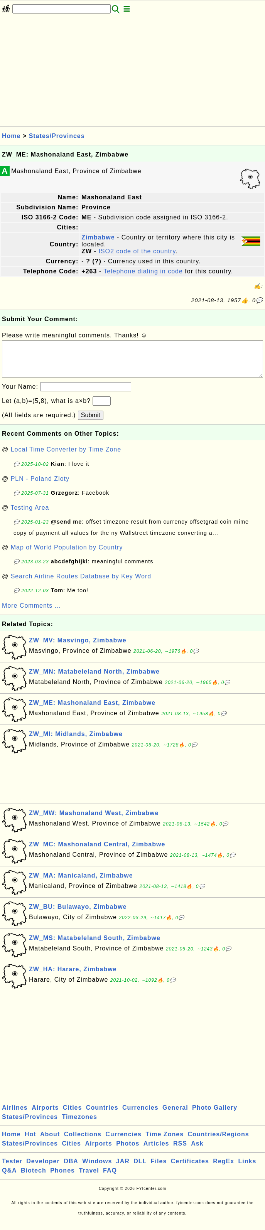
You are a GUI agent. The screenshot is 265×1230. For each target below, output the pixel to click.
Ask (197, 1151)
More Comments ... (31, 613)
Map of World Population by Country (67, 555)
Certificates (190, 1169)
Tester (12, 1169)
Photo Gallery (214, 1115)
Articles (156, 1151)
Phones (62, 1178)
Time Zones (164, 1142)
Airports (45, 1115)
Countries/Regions (218, 1142)
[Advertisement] (132, 72)
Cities (72, 1115)
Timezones (79, 1124)
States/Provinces (57, 136)
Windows (97, 1169)
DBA (71, 1169)
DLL (140, 1169)
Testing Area (29, 515)
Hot (30, 1142)
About (50, 1142)
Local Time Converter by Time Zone (66, 457)
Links (247, 1169)
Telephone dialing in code (143, 271)
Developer (42, 1169)
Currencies (140, 1115)
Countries (102, 1115)
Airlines (15, 1115)
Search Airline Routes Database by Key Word (81, 584)
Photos (127, 1151)
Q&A (9, 1178)
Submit (90, 423)
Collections (82, 1142)
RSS (180, 1151)
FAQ (110, 1178)
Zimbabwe (98, 237)
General (175, 1115)
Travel (89, 1178)
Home (11, 136)
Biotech (33, 1178)
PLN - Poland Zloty (40, 486)
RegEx (223, 1169)
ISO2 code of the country (137, 251)
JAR (123, 1169)
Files (159, 1169)
